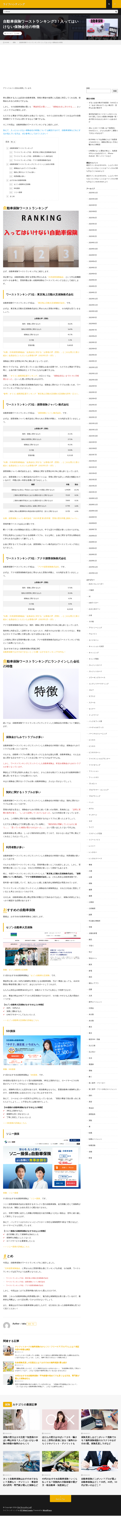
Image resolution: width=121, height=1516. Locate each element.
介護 (90, 858)
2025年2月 (93, 234)
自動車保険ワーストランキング (19, 148)
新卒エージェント (95, 987)
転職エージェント (95, 1122)
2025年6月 (93, 216)
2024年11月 (93, 240)
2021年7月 (93, 449)
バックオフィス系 (95, 711)
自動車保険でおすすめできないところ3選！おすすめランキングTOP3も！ (34, 652)
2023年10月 (93, 308)
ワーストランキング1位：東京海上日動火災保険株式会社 (32, 152)
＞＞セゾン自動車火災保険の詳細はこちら (21, 1020)
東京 (90, 1012)
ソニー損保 (15, 192)
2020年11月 (93, 498)
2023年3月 (93, 351)
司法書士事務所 (94, 907)
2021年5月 (93, 461)
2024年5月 (93, 265)
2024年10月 (93, 246)
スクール (92, 693)
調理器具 (92, 1098)
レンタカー (93, 840)
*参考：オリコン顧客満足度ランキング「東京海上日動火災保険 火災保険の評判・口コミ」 (41, 394)
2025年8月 (93, 210)
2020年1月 (93, 553)
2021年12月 (93, 418)
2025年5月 (93, 222)
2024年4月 (93, 271)
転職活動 (92, 1128)
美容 (90, 1085)
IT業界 (91, 582)
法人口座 (92, 1030)
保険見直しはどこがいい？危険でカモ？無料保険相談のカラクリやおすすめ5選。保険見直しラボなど (98, 1440)
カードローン (94, 631)
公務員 (91, 889)
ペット (91, 791)
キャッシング (94, 644)
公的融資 (92, 895)
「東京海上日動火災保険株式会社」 (51, 303)
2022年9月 (93, 381)
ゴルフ (91, 680)
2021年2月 (93, 479)
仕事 (90, 864)
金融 (90, 1134)
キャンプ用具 (94, 650)
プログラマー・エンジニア (99, 779)
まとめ (10, 196)
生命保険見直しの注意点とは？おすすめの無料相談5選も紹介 (41, 1362)
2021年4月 (93, 467)
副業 (90, 901)
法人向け (92, 1036)
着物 (90, 1055)
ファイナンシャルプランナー (99, 748)
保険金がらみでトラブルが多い (23, 168)
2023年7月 (93, 326)
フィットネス (94, 766)
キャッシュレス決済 (96, 637)
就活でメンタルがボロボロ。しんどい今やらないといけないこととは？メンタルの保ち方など (102, 166)
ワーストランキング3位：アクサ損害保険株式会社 (30, 160)
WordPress (47, 1511)
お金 (90, 607)
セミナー (92, 699)
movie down (99, 180)
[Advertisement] (60, 62)
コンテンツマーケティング (99, 674)
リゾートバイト (94, 828)
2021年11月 (93, 424)
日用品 (91, 993)
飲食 (90, 1140)
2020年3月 (93, 547)
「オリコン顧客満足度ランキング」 (24, 376)
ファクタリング (94, 754)
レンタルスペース (95, 846)
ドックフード (94, 705)
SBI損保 (14, 188)
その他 (91, 613)
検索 (88, 88)
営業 (90, 913)
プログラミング (94, 785)
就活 (90, 963)
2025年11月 (93, 191)
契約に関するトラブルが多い (22, 172)
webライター (94, 594)
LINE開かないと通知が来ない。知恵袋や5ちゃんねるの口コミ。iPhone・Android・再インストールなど (103, 152)
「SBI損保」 (34, 1075)
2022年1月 (93, 412)
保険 (17, 33)
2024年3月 (93, 277)
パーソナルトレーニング (98, 723)
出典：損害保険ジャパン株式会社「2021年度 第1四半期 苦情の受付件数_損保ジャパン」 (41, 518)
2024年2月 (93, 283)
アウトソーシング (95, 619)
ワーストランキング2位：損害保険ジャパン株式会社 (31, 156)
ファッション (94, 760)
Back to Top (60, 1499)
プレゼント (93, 772)
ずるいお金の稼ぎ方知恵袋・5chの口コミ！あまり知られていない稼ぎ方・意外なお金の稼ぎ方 (103, 105)
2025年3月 (93, 228)
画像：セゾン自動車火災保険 (15, 970)
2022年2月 (93, 406)
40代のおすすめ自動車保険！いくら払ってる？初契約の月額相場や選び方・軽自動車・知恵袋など (59, 1482)
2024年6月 (93, 259)
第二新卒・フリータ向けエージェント (103, 1073)
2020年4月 (93, 541)
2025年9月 (93, 203)
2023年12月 (93, 295)
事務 (90, 852)
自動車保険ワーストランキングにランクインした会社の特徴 (30, 164)
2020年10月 (93, 504)
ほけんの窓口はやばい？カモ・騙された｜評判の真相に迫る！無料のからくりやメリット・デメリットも (59, 1440)
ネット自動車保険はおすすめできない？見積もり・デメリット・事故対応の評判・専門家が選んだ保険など (20, 1482)
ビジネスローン (94, 742)
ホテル (91, 797)
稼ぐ (90, 1061)
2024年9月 (93, 253)
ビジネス (92, 729)
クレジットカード (95, 656)
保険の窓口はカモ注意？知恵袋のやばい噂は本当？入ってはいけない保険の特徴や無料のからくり (20, 1440)
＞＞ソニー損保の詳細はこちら (16, 1247)
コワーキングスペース (97, 668)
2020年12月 (93, 492)
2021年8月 (93, 443)
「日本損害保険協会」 (56, 277)
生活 (90, 1042)
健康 (90, 877)
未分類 (91, 999)
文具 (90, 981)
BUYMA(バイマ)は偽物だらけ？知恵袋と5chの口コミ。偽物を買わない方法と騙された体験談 (103, 140)
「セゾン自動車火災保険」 (40, 975)
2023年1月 (93, 357)
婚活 (90, 926)
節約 (90, 1079)
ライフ (91, 815)
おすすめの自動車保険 (16, 180)
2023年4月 (93, 345)
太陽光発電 (93, 920)
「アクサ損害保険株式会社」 (48, 567)
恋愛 (90, 975)
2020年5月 (93, 535)
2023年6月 (93, 332)
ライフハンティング (24, 1508)
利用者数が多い (17, 176)
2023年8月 (93, 320)
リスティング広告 (95, 821)
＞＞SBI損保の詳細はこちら (15, 1123)
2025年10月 (93, 197)
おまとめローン (94, 601)
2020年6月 (93, 529)
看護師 (91, 1048)
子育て (91, 932)
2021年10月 (93, 430)
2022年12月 (93, 363)
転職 (90, 1116)
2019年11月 (93, 565)
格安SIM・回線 (94, 1024)
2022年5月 (93, 387)
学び (90, 938)
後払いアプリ (94, 969)
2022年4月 (93, 394)
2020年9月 (93, 510)
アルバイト (93, 625)
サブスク (92, 687)
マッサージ (93, 803)
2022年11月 (93, 369)
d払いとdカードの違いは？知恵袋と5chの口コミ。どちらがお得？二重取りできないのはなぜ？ (103, 129)
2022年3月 (93, 400)
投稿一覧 (31, 1324)
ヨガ (90, 809)
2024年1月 (93, 289)
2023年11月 (93, 302)
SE (90, 588)
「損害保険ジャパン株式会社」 (49, 413)
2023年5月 (93, 338)
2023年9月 (93, 314)
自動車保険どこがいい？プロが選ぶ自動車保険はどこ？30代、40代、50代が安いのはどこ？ (99, 1482)
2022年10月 (93, 375)
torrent (98, 170)
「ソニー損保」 (35, 1198)
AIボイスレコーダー (96, 576)
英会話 (91, 1091)
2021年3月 (93, 473)
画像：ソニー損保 (10, 1193)
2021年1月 (93, 486)
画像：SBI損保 (9, 1069)
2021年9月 (93, 437)
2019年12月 (93, 559)
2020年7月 (93, 522)
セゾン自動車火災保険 (19, 184)
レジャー (92, 834)
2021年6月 (93, 455)
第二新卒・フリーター (97, 1067)
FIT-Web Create (26, 1511)
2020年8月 (93, 516)
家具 (90, 950)
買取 (90, 1104)
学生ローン (93, 944)
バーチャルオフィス (96, 717)
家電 (90, 956)
